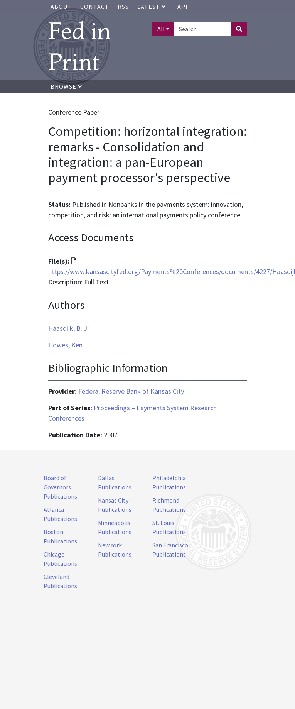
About (61, 6)
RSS (123, 6)
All (161, 29)
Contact (94, 6)
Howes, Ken (65, 344)
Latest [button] (152, 6)
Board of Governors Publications (60, 487)
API (182, 6)
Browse (66, 86)
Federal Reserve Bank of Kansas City (131, 391)
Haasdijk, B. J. (68, 328)
